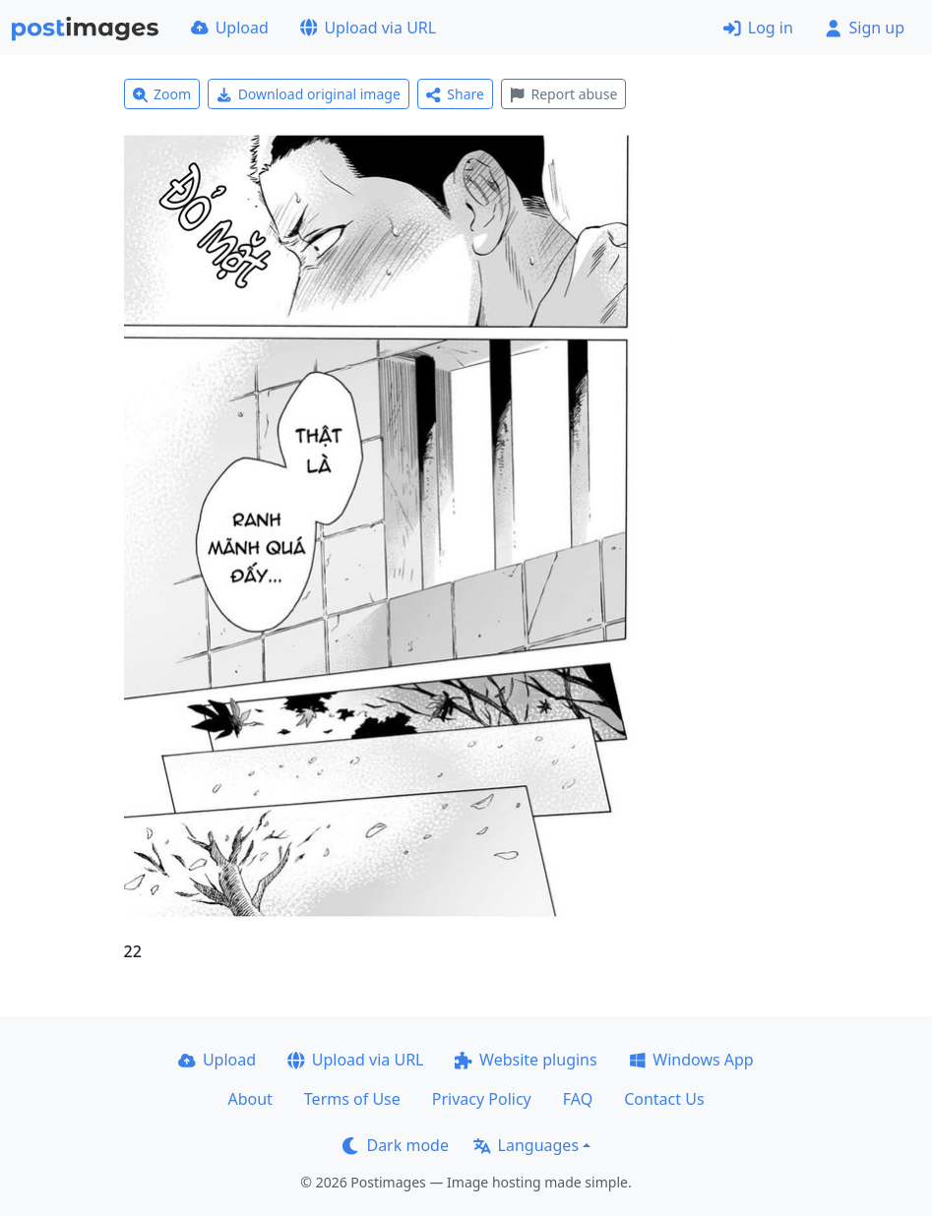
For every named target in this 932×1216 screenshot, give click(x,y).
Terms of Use (352, 1099)
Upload (230, 27)
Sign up (864, 27)
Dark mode (395, 1145)
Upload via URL (368, 27)
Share (455, 94)
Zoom (162, 94)
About (249, 1099)
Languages (526, 1145)
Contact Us (664, 1099)
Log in (758, 27)
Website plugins (525, 1059)
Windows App (691, 1059)
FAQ (577, 1099)
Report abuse (563, 94)
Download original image (309, 94)
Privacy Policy (481, 1099)
